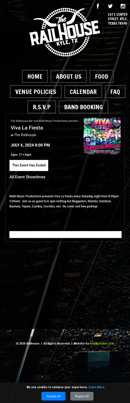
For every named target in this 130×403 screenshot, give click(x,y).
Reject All (82, 396)
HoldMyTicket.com (102, 343)
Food (101, 76)
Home (34, 76)
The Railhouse (25, 135)
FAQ (115, 91)
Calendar (83, 91)
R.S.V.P (42, 107)
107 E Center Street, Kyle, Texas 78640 (118, 19)
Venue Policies (35, 91)
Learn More (97, 387)
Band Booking (83, 107)
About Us (68, 76)
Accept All (53, 396)
